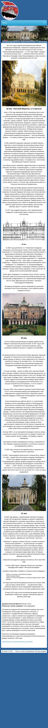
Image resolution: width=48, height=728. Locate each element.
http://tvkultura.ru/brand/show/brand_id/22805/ (17, 642)
